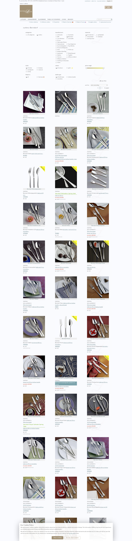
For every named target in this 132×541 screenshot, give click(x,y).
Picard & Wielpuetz (62, 47)
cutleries (26, 3)
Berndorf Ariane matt (98, 178)
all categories (30, 34)
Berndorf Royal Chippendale (98, 327)
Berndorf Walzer (34, 288)
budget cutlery (93, 22)
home (21, 3)
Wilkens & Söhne (61, 58)
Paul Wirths (71, 46)
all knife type (60, 77)
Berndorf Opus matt (66, 448)
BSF (58, 36)
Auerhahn (70, 34)
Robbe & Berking (61, 51)
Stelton (59, 55)
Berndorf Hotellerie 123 (34, 214)
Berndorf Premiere (66, 138)
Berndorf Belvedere (66, 178)
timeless (40, 68)
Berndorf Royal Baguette (98, 214)
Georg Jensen (60, 44)
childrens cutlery (45, 22)
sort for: (87, 85)
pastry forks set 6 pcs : (34, 154)
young (29, 71)
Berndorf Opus (66, 288)
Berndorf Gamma (98, 102)
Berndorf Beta (66, 214)
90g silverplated (91, 155)
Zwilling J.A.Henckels (63, 60)
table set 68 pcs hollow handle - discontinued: (66, 305)
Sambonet (60, 53)
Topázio (70, 55)
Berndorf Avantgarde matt (98, 405)
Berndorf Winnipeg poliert (34, 178)
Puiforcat (70, 49)
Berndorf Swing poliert (98, 138)
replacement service (105, 22)
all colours (60, 68)
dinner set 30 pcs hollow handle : (66, 509)
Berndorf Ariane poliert (34, 252)
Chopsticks (56, 22)
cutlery (40, 34)
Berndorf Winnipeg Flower (98, 252)
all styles (29, 68)
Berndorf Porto (66, 327)
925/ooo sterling (59, 157)
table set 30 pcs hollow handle (95, 307)
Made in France (81, 22)
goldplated (101, 34)
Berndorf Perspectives (98, 367)
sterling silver (90, 38)
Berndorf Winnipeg (66, 252)
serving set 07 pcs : (98, 194)
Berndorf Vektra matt (34, 448)
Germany (41, 77)
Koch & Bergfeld (61, 46)
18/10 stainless (91, 465)
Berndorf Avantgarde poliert (66, 367)
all (28, 77)
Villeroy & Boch (72, 57)
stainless (100, 36)
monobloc (60, 79)
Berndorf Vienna (34, 102)
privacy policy (72, 533)
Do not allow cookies (72, 537)
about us (93, 1)
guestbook (87, 1)
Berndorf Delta (34, 138)
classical (40, 69)
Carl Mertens (60, 38)
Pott (58, 49)
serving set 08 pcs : (34, 344)
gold (70, 68)
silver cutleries (34, 22)
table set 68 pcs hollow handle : (34, 429)
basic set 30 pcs (91, 267)
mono (58, 62)
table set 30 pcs (59, 195)
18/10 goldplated (91, 422)
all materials (90, 34)
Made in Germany (67, 22)
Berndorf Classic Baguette (98, 288)
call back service (101, 1)
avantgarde (30, 69)
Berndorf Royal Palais (66, 405)
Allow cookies (57, 537)
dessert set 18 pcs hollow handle (31, 382)
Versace (59, 57)
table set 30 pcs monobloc (62, 267)
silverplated (90, 36)
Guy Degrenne (72, 44)
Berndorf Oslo (66, 102)
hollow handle (72, 77)
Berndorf (70, 36)
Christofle (70, 38)
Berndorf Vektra (34, 327)
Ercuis (59, 40)
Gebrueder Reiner (62, 42)
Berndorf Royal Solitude (34, 405)
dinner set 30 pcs (91, 233)
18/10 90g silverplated (61, 155)
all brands (59, 34)
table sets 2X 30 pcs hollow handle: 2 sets (66, 159)
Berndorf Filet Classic (34, 367)
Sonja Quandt (71, 53)
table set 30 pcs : (98, 383)
